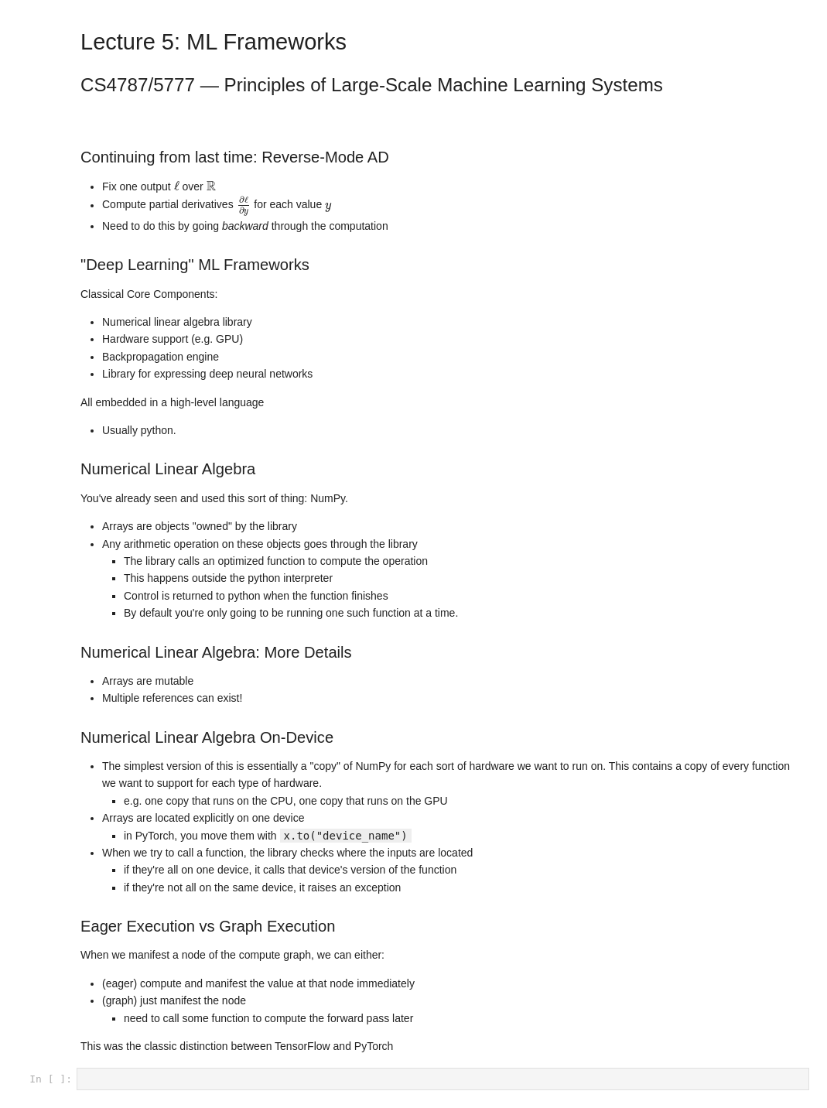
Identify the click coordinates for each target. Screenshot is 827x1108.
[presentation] (176, 186)
